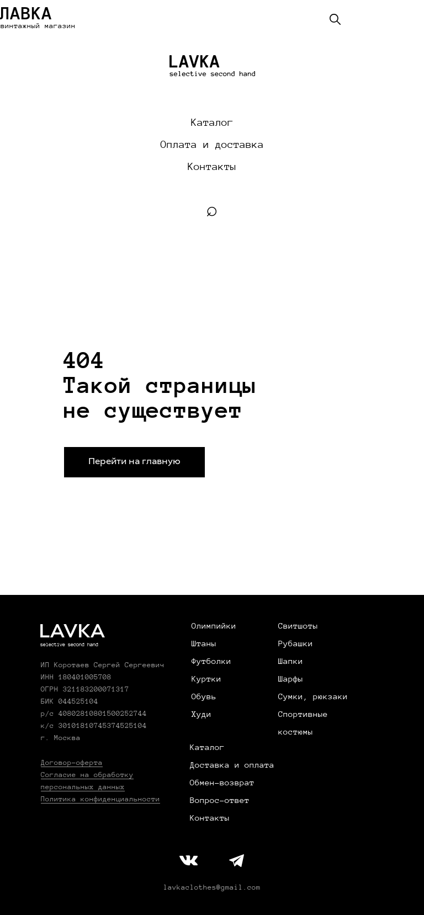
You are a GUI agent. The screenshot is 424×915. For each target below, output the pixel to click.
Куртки (206, 678)
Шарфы (290, 678)
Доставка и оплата (232, 764)
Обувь (204, 696)
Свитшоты (298, 625)
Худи (201, 714)
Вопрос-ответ (220, 800)
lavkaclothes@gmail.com (212, 887)
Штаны (204, 643)
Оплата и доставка (212, 144)
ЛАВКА (26, 13)
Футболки (211, 661)
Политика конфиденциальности (100, 799)
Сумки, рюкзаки (313, 696)
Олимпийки (214, 625)
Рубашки (295, 643)
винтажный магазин (38, 26)
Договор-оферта (72, 763)
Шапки (290, 661)
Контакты (212, 166)
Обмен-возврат (222, 782)
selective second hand (69, 644)
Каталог (212, 122)
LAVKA (72, 632)
